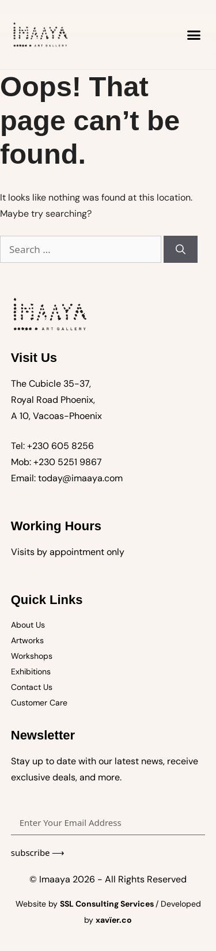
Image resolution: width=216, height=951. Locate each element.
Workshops (31, 656)
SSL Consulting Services (108, 904)
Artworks (27, 640)
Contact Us (31, 687)
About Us (28, 625)
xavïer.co (114, 920)
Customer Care (39, 702)
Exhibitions (31, 671)
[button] (194, 35)
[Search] (181, 249)
